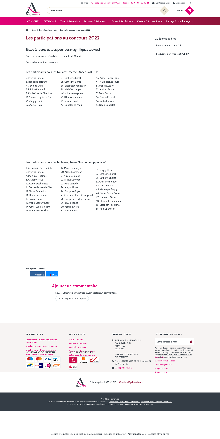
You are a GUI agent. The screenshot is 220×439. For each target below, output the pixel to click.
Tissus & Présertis (76, 340)
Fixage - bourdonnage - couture (82, 351)
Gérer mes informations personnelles (41, 354)
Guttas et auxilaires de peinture (82, 355)
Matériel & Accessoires (78, 347)
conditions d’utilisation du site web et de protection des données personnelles (173, 356)
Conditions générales (163, 382)
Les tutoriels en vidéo (48, 30)
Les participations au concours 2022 (75, 30)
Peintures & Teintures (78, 343)
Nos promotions (161, 386)
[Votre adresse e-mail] (174, 341)
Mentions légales (137, 434)
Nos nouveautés (161, 390)
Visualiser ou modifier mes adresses (41, 350)
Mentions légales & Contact (132, 410)
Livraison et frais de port (165, 378)
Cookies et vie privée (158, 434)
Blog (34, 30)
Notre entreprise (162, 374)
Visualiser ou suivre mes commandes (41, 346)
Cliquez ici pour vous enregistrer (72, 298)
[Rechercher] (105, 10)
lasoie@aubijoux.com (123, 368)
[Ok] (190, 341)
